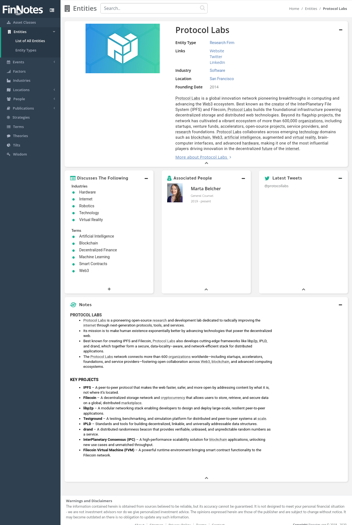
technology (304, 126)
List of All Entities (30, 40)
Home (294, 8)
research (178, 126)
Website (191, 50)
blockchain (158, 132)
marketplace (131, 397)
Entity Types (25, 50)
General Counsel (202, 190)
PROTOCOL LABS (86, 309)
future (149, 143)
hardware (171, 137)
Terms (201, 519)
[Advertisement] (311, 386)
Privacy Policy (180, 519)
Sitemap (156, 519)
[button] (109, 172)
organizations (172, 121)
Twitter (190, 56)
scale (261, 413)
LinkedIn (192, 62)
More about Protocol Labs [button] (169, 151)
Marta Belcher (206, 183)
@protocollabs (276, 180)
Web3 (149, 104)
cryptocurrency (173, 392)
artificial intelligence (200, 132)
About (139, 519)
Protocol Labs (156, 98)
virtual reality (262, 132)
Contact (218, 519)
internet (174, 143)
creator (219, 104)
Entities (311, 8)
